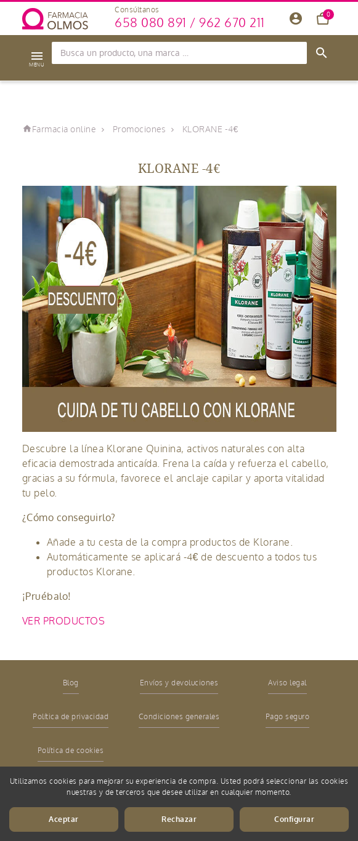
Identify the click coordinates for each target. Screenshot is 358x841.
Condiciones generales (179, 717)
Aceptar (64, 819)
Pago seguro (288, 717)
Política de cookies (71, 750)
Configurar (294, 819)
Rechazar (179, 819)
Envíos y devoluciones (179, 683)
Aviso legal (287, 683)
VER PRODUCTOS (65, 621)
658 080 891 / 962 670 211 (190, 23)
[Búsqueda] (179, 53)
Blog (71, 683)
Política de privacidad (70, 717)
